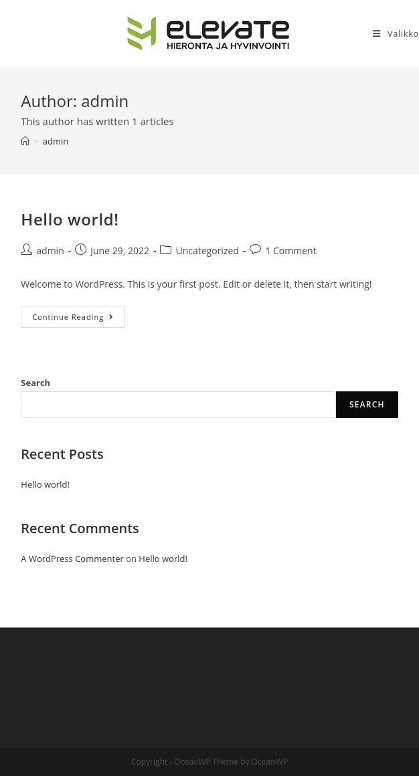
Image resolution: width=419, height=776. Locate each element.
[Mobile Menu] (396, 33)
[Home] (25, 141)
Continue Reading (78, 319)
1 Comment (290, 250)
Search (35, 383)
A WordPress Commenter (72, 559)
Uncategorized (206, 250)
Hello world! (69, 219)
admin (50, 250)
